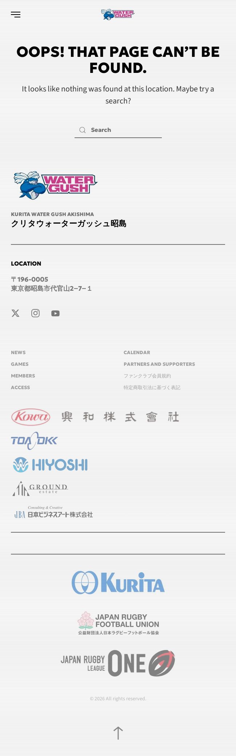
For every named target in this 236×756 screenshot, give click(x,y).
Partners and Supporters (159, 364)
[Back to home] (118, 15)
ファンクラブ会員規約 (147, 376)
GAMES (19, 364)
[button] (15, 15)
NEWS (18, 352)
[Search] (118, 130)
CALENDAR (137, 352)
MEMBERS (23, 376)
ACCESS (20, 387)
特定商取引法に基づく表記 (152, 387)
